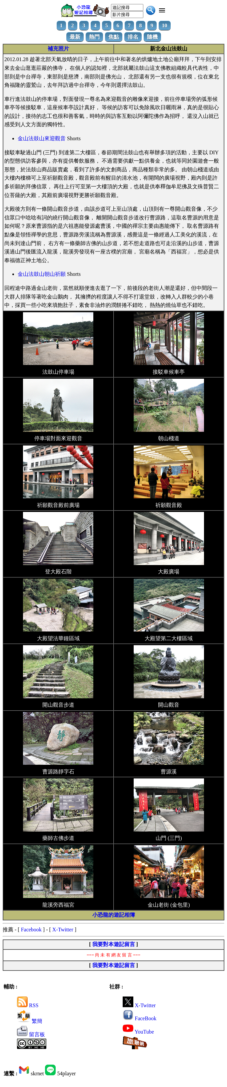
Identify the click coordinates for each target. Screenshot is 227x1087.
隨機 (152, 37)
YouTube (138, 1032)
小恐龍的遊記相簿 (113, 915)
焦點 (113, 37)
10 (164, 25)
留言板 (31, 1034)
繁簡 (29, 1021)
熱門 (94, 37)
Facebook (31, 929)
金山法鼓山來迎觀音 (42, 138)
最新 (75, 37)
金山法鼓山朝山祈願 (42, 274)
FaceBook (139, 1018)
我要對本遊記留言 (113, 944)
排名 (133, 37)
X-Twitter (62, 929)
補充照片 (58, 48)
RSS (27, 1005)
